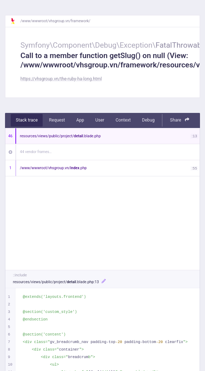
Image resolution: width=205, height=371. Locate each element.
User (99, 120)
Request (57, 120)
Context (122, 120)
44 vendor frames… (36, 151)
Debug (148, 120)
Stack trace (27, 120)
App (80, 120)
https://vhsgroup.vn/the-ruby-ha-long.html (61, 78)
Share (179, 120)
